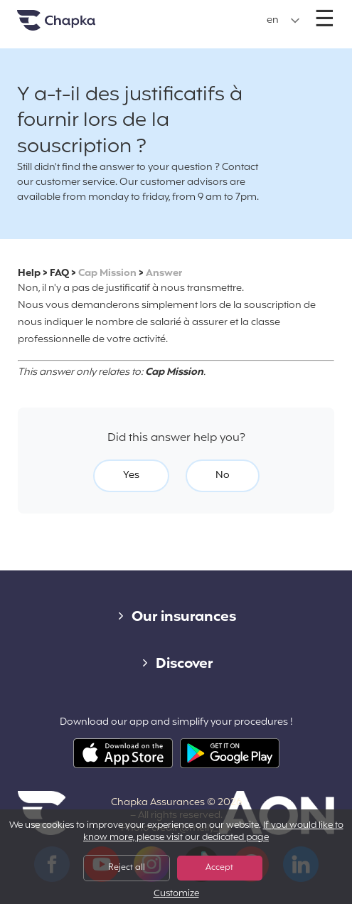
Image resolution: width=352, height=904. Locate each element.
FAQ (59, 273)
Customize (176, 894)
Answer (164, 273)
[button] (283, 20)
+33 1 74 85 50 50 (175, 13)
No (222, 475)
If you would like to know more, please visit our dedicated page (213, 832)
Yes (131, 475)
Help (29, 273)
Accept (219, 867)
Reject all (126, 867)
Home (74, 26)
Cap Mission (107, 273)
